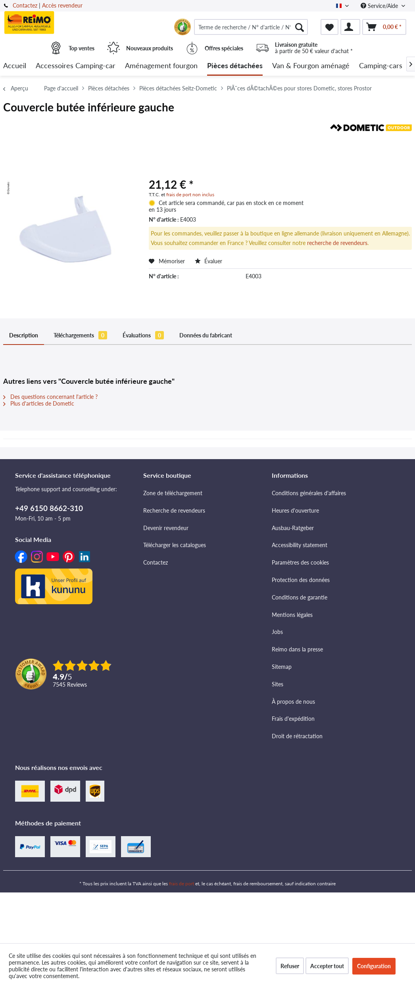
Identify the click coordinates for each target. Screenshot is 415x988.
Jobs (277, 631)
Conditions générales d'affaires (309, 493)
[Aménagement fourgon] (161, 66)
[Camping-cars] (380, 66)
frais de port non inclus (190, 194)
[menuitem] (251, 27)
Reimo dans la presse (297, 649)
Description (23, 335)
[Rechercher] (299, 27)
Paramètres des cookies (300, 562)
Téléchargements (80, 335)
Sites (277, 684)
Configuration (374, 966)
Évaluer (208, 261)
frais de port (181, 884)
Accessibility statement (299, 545)
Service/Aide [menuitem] (380, 5)
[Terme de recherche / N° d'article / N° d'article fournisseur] (251, 27)
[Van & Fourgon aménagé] (311, 66)
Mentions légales (292, 614)
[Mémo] (329, 27)
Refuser (290, 966)
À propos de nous (293, 701)
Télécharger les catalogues (174, 545)
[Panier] (384, 27)
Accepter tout (327, 966)
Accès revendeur (62, 5)
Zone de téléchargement (172, 493)
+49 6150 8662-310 (49, 508)
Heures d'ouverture (295, 510)
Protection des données (301, 579)
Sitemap (282, 666)
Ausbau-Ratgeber (293, 528)
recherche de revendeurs (337, 242)
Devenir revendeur (165, 528)
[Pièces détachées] (235, 66)
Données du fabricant (205, 335)
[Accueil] (14, 66)
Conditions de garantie (299, 597)
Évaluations (143, 335)
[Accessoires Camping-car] (75, 66)
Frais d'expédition (293, 718)
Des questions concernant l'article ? (50, 396)
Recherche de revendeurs (174, 510)
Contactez (25, 5)
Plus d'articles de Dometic (38, 403)
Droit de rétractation (297, 736)
